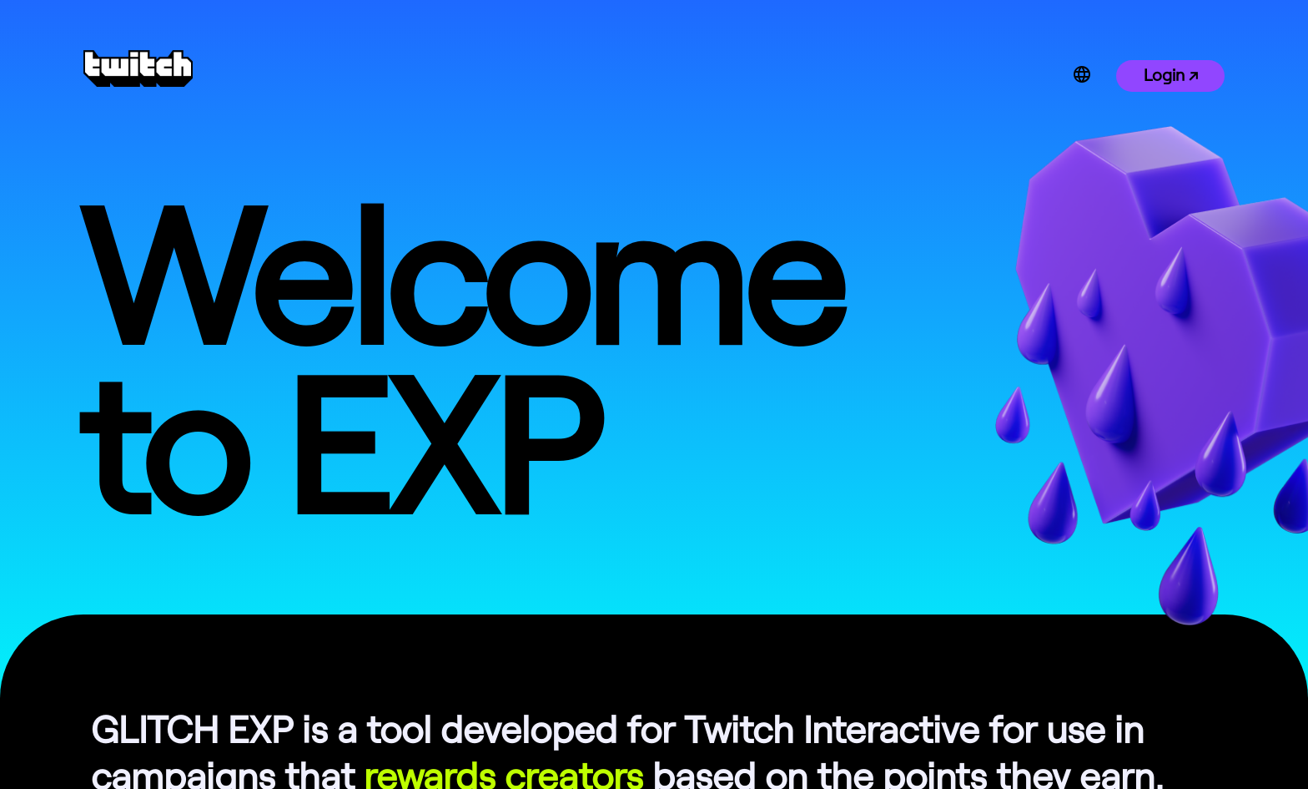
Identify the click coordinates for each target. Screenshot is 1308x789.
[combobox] (1110, 74)
